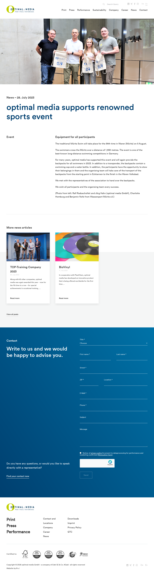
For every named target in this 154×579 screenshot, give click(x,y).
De (143, 4)
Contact (143, 10)
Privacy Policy (74, 527)
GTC (70, 531)
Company (114, 10)
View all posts (12, 314)
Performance (83, 10)
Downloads (73, 518)
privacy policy (96, 453)
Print (64, 10)
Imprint (71, 523)
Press (71, 10)
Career (124, 10)
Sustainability (99, 10)
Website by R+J (12, 568)
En (146, 4)
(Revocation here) (105, 455)
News (134, 10)
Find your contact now (17, 476)
